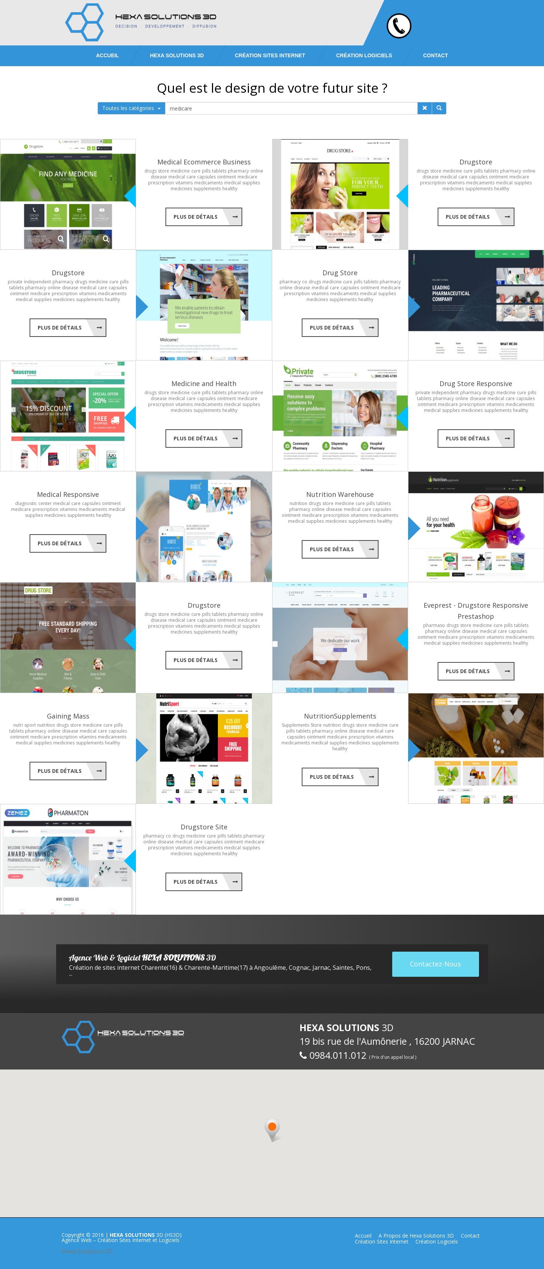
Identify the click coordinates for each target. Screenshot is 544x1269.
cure (196, 171)
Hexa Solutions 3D (87, 1251)
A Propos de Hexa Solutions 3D (416, 1235)
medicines (181, 188)
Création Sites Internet (270, 55)
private (15, 282)
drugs (150, 171)
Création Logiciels (364, 55)
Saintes (343, 967)
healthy (229, 188)
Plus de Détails (196, 216)
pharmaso (434, 625)
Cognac (299, 967)
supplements (207, 188)
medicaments (208, 183)
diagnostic (26, 503)
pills (206, 171)
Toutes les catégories (131, 108)
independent (37, 282)
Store (316, 725)
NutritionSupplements (340, 716)
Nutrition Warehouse (340, 494)
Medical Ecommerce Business (204, 161)
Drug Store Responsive (475, 383)
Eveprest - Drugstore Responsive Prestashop (476, 611)
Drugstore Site (204, 826)
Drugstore (475, 161)
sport (30, 725)
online (256, 171)
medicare (247, 177)
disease (159, 177)
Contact (435, 55)
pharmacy (238, 171)
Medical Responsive (68, 494)
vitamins (184, 183)
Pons (363, 967)
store (163, 171)
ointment (226, 177)
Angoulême (270, 967)
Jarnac (321, 967)
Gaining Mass (68, 716)
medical (176, 177)
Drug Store (339, 272)
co (304, 282)
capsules (206, 177)
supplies (251, 183)
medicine (180, 171)
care (191, 177)
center (45, 503)
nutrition (298, 503)
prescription (161, 183)
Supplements (295, 725)
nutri (18, 725)
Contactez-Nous (435, 963)
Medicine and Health (203, 383)
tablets (219, 171)
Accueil (107, 55)
